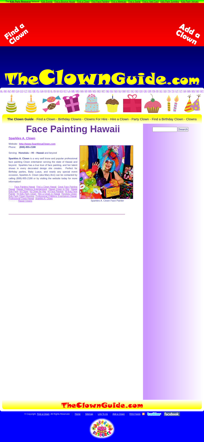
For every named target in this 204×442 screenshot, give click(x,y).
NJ (120, 91)
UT (176, 91)
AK (5, 91)
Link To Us (103, 414)
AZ (9, 91)
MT (103, 91)
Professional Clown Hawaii (21, 198)
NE (107, 91)
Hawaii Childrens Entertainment (32, 189)
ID (49, 91)
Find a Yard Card (150, 1)
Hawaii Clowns (25, 201)
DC (29, 91)
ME (73, 91)
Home (78, 414)
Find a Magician (118, 1)
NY (128, 91)
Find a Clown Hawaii (46, 187)
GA (41, 91)
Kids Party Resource (20, 1)
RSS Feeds (134, 414)
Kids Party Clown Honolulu (21, 196)
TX (173, 91)
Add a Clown (119, 414)
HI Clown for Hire (38, 191)
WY (202, 91)
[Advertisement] (102, 34)
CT (25, 91)
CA (17, 91)
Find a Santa (134, 1)
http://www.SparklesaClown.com (37, 144)
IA (58, 91)
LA (69, 91)
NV (111, 91)
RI (157, 91)
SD (165, 91)
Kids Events (47, 1)
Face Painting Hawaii (25, 187)
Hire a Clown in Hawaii (49, 194)
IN (54, 91)
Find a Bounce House (64, 1)
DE (34, 91)
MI (86, 91)
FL (38, 91)
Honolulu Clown (69, 194)
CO (21, 91)
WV (193, 91)
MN (90, 91)
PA (153, 91)
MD (77, 91)
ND (136, 91)
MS (94, 91)
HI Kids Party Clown (27, 194)
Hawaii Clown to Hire (59, 189)
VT (181, 91)
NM (124, 91)
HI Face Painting (55, 191)
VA (184, 91)
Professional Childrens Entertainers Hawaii (56, 196)
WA (189, 91)
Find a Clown (83, 1)
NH (115, 91)
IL (52, 91)
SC (160, 91)
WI (197, 91)
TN (169, 91)
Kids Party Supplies (169, 1)
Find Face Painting (100, 1)
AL (1, 91)
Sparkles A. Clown (22, 138)
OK (145, 91)
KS (61, 91)
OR (149, 91)
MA (82, 91)
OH (141, 91)
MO (99, 91)
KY (65, 91)
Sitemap (89, 414)
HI (45, 91)
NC (132, 91)
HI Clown (24, 191)
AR (13, 91)
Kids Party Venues (190, 1)
